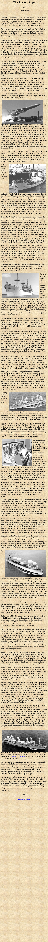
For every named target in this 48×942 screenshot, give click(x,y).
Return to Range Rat (24, 799)
